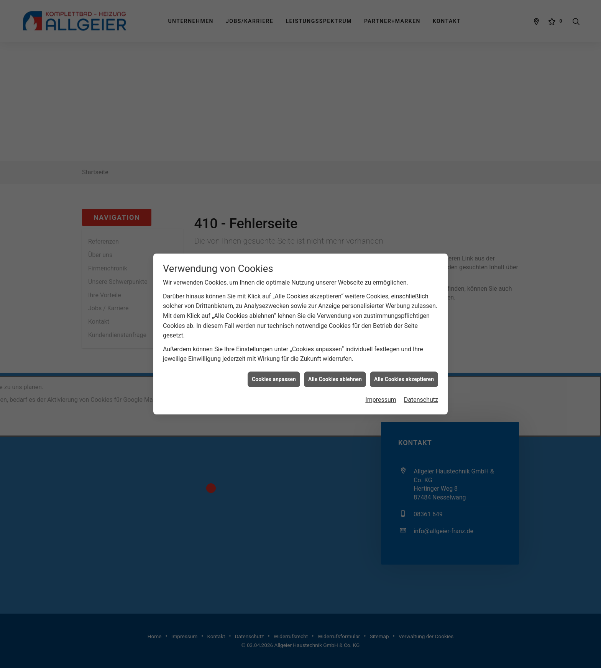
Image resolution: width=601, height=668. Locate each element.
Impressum (380, 385)
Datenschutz (421, 385)
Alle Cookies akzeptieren (404, 365)
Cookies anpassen (274, 365)
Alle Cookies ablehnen (335, 365)
